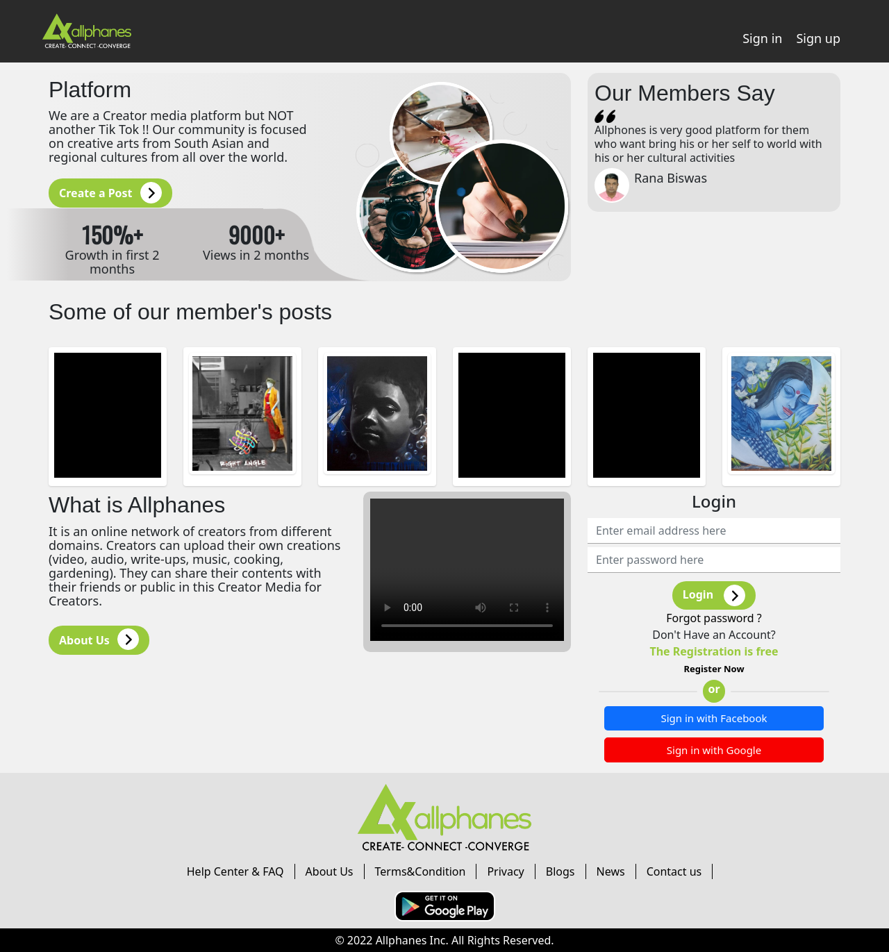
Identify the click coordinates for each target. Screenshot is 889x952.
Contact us (674, 871)
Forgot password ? (714, 618)
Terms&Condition (420, 871)
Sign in (762, 38)
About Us (99, 639)
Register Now (713, 668)
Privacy (505, 871)
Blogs (560, 871)
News (611, 871)
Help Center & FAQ (235, 871)
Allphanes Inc (411, 940)
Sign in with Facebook (713, 718)
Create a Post (110, 192)
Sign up (818, 38)
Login (714, 595)
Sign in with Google (714, 750)
